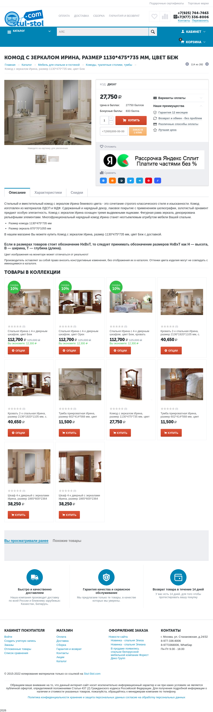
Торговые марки (198, 3)
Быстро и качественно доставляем (35, 591)
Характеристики (48, 192)
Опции (20, 350)
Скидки (77, 192)
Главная (10, 64)
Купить (134, 120)
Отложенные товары (17, 649)
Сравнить (110, 172)
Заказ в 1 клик (138, 131)
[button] (103, 180)
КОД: (103, 84)
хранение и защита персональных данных (97, 697)
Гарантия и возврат (69, 649)
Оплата (61, 636)
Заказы (9, 644)
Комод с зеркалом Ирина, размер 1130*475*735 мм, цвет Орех (129, 416)
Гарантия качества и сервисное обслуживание (106, 591)
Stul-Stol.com (92, 673)
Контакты (184, 20)
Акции (60, 657)
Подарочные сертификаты (166, 3)
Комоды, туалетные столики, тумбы (109, 64)
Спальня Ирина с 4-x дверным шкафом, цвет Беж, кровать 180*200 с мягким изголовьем (129, 334)
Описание (17, 192)
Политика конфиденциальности (48, 697)
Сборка (61, 644)
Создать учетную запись (20, 640)
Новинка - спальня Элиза (127, 640)
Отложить (110, 146)
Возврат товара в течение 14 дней (178, 589)
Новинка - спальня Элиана (128, 644)
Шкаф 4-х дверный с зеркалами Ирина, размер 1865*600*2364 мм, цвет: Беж (28, 498)
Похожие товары (67, 541)
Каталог (19, 31)
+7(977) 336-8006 (193, 17)
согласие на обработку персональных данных (155, 697)
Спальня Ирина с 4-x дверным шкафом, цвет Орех (78, 332)
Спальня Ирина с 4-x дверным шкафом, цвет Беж (27, 332)
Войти (8, 636)
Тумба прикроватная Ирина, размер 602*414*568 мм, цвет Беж (78, 416)
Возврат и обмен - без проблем (180, 118)
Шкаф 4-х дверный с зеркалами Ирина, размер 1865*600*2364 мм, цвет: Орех (79, 498)
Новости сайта (118, 636)
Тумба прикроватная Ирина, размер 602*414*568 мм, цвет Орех (180, 416)
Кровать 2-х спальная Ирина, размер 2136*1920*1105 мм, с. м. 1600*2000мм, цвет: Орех (27, 416)
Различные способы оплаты (178, 124)
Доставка (62, 640)
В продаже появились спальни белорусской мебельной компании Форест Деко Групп (130, 653)
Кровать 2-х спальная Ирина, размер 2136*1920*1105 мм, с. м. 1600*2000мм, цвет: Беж (180, 334)
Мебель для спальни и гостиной (59, 64)
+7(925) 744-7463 (193, 13)
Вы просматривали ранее (26, 541)
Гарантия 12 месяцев (173, 112)
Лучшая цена (167, 129)
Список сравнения (16, 653)
